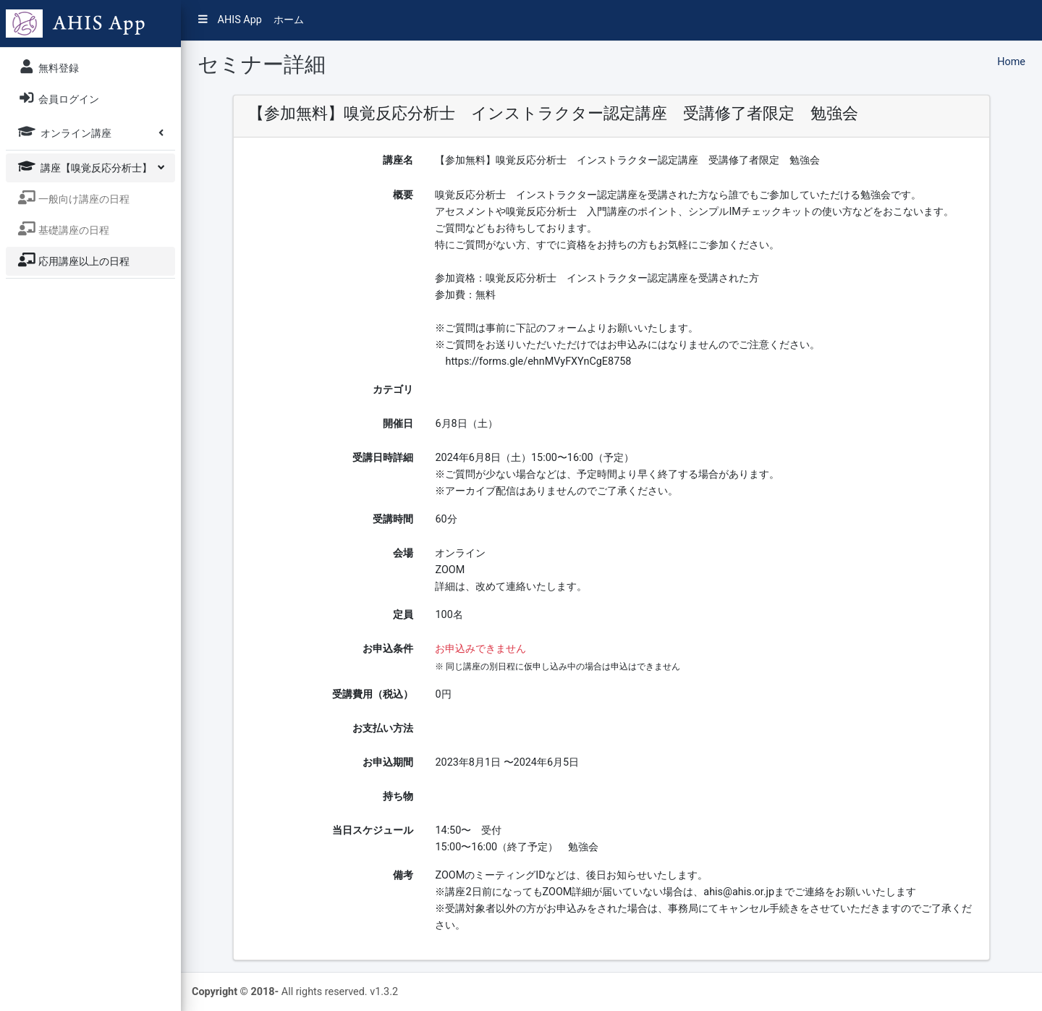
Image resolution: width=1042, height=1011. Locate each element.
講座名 (398, 160)
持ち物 (398, 796)
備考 (403, 875)
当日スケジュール (372, 830)
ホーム (289, 20)
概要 (403, 195)
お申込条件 (388, 649)
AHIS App (230, 20)
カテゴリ (393, 390)
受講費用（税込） (372, 694)
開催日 (398, 424)
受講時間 (393, 519)
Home (1011, 62)
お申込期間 (388, 762)
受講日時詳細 (382, 458)
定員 (403, 615)
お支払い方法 (382, 728)
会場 (403, 553)
